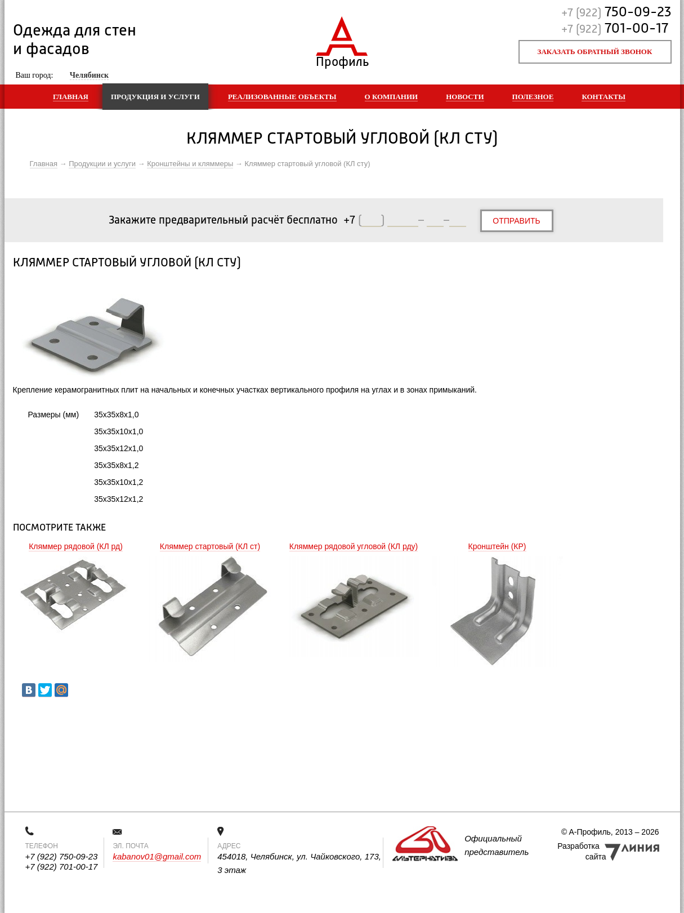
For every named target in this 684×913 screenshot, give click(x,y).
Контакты (603, 96)
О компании (391, 96)
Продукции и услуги (102, 163)
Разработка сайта (581, 851)
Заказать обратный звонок (595, 51)
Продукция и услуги (155, 96)
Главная (70, 96)
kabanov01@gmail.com (157, 856)
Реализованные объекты (282, 96)
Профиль (342, 59)
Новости (465, 96)
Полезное (533, 96)
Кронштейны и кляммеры (190, 163)
